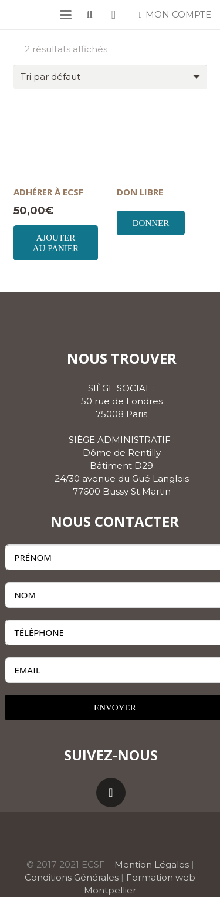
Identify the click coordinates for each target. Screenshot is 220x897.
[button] (66, 15)
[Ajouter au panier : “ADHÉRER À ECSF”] (56, 242)
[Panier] (114, 14)
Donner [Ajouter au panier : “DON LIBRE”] (151, 223)
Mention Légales (151, 864)
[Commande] (110, 77)
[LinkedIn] (111, 792)
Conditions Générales (72, 877)
